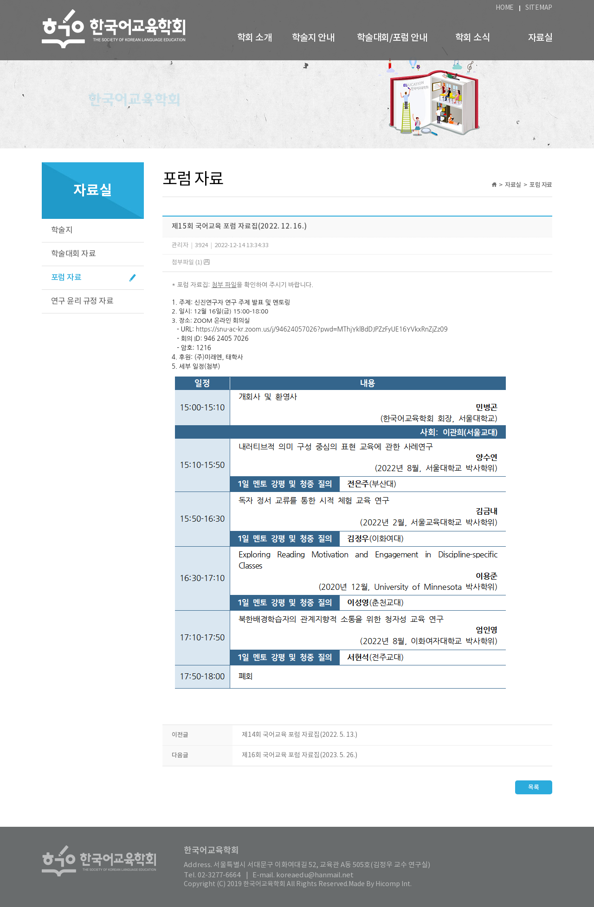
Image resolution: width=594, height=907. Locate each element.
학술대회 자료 (73, 254)
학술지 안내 (313, 38)
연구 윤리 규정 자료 (82, 301)
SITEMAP (538, 8)
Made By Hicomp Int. (380, 884)
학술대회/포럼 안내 (392, 38)
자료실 (540, 38)
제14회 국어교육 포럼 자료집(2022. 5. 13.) (299, 735)
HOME (505, 8)
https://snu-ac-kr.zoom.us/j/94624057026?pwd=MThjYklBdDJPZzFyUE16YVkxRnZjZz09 (322, 329)
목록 (533, 787)
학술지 (61, 230)
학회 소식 (472, 38)
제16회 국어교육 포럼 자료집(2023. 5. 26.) (299, 755)
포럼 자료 (66, 277)
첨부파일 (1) (191, 262)
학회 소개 (254, 38)
